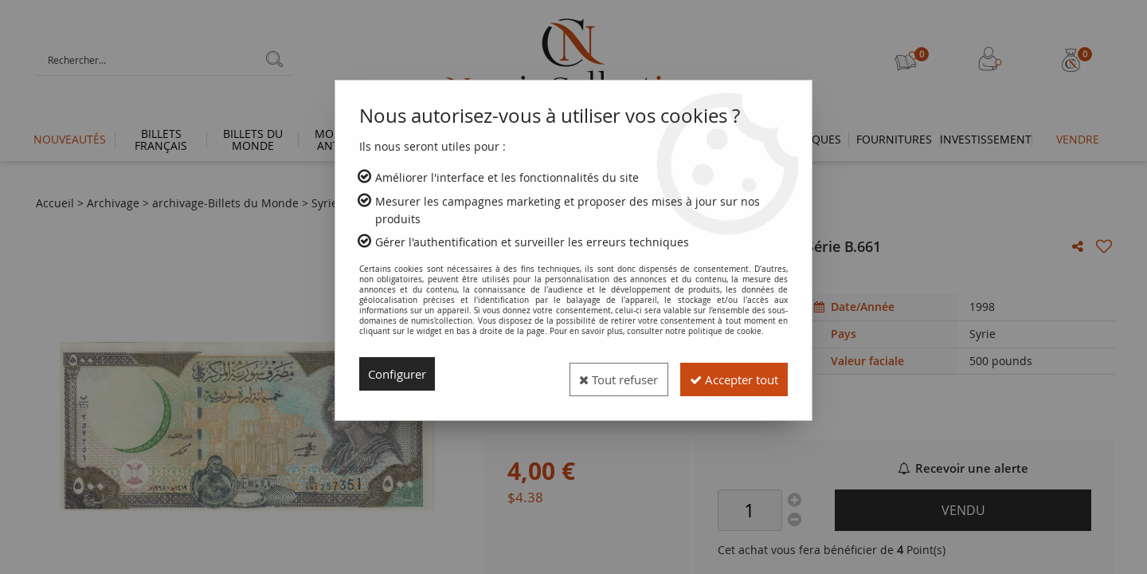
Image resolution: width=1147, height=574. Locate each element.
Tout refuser (596, 374)
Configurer (400, 374)
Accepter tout (726, 374)
